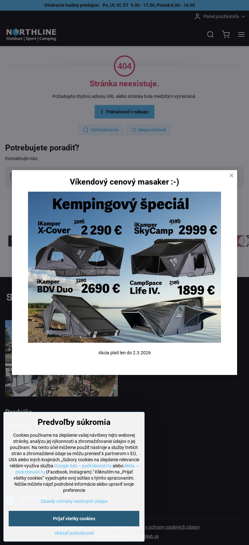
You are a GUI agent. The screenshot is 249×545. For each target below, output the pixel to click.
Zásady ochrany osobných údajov (74, 501)
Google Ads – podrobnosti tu (83, 466)
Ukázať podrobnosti (74, 533)
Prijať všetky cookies (74, 519)
